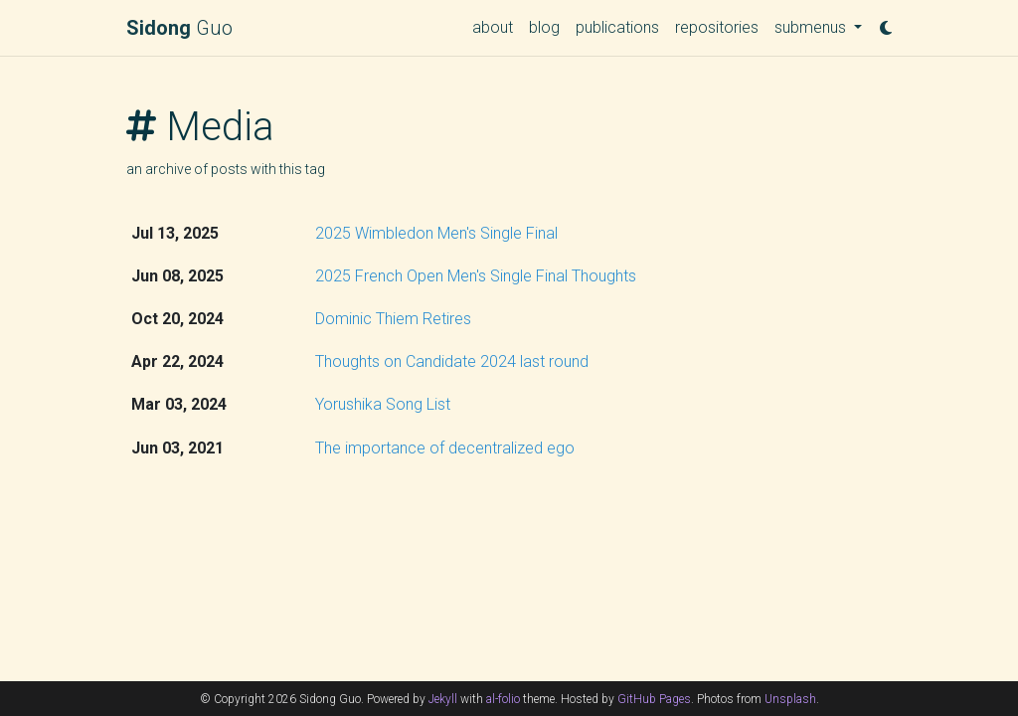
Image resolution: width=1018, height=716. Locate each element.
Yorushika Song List (382, 404)
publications (617, 27)
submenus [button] (812, 27)
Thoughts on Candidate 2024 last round (452, 361)
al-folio (503, 699)
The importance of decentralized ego (445, 448)
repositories (717, 27)
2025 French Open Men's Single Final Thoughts (475, 276)
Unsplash (790, 699)
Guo (179, 28)
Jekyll (442, 699)
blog (544, 27)
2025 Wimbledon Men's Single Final (436, 233)
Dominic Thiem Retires (393, 318)
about (492, 27)
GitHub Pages (654, 699)
